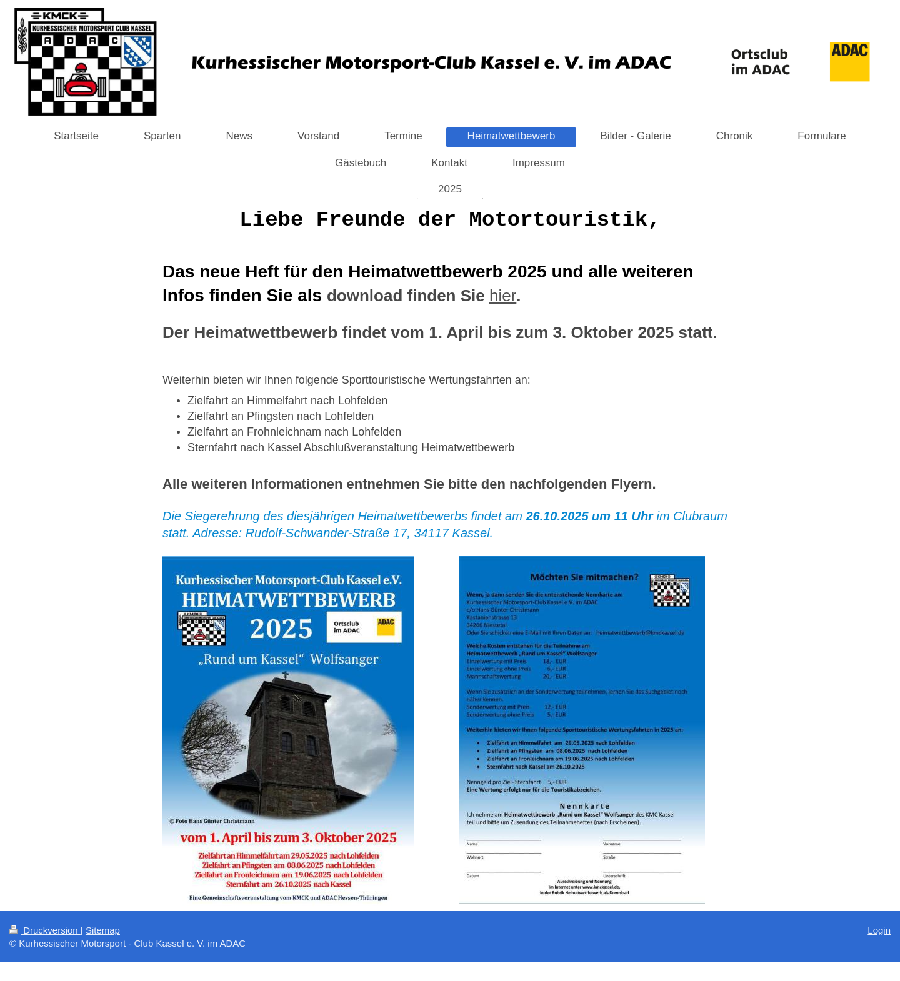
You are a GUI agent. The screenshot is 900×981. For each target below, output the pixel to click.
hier (502, 295)
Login (879, 930)
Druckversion (45, 930)
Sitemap (103, 930)
